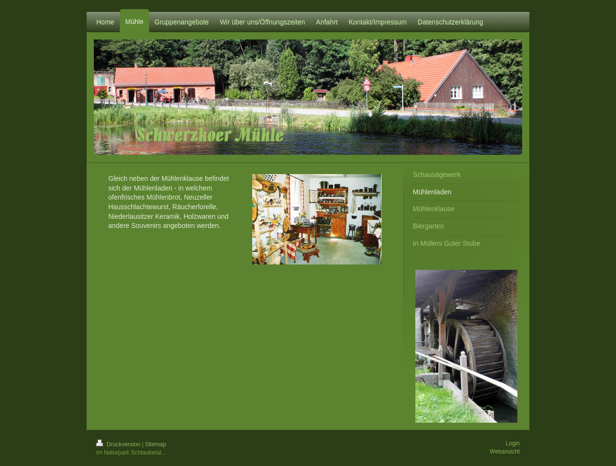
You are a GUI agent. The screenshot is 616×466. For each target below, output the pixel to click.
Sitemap (155, 444)
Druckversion (119, 444)
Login (513, 443)
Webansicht (505, 451)
